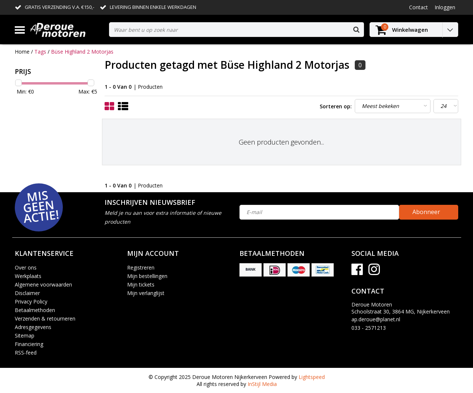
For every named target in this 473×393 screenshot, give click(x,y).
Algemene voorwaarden (43, 284)
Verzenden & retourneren (45, 318)
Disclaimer (27, 293)
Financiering (29, 344)
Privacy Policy (31, 301)
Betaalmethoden (35, 310)
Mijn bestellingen (147, 275)
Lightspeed (312, 376)
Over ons (26, 267)
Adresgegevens (33, 327)
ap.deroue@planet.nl (375, 319)
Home (22, 51)
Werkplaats (28, 275)
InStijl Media (262, 383)
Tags (40, 51)
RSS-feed (26, 352)
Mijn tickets (140, 284)
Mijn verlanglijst (145, 293)
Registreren (140, 267)
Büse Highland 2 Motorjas (82, 51)
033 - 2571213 (368, 327)
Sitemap (24, 335)
